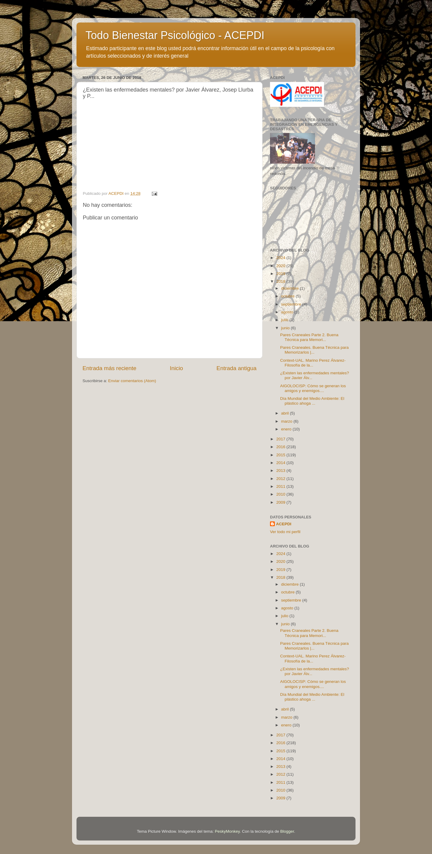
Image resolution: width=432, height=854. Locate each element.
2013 (281, 470)
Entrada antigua (236, 368)
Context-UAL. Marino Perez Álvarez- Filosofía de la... (313, 362)
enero (286, 429)
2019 (281, 273)
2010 (281, 494)
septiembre (291, 304)
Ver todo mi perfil (285, 532)
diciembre (290, 288)
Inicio (176, 368)
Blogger (287, 831)
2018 (281, 281)
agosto (287, 312)
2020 (281, 266)
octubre (288, 296)
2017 (281, 439)
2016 (281, 447)
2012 (281, 478)
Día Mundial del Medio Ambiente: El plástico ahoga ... (312, 401)
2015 (281, 455)
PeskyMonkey (227, 831)
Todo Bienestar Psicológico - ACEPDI (175, 35)
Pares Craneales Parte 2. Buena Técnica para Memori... (309, 337)
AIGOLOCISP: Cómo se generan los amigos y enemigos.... (313, 388)
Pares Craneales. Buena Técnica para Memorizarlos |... (314, 350)
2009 (281, 502)
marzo (287, 421)
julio (285, 320)
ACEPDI (283, 524)
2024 (281, 257)
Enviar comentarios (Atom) (132, 381)
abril (285, 413)
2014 (281, 462)
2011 (281, 486)
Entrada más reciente (109, 368)
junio (286, 328)
